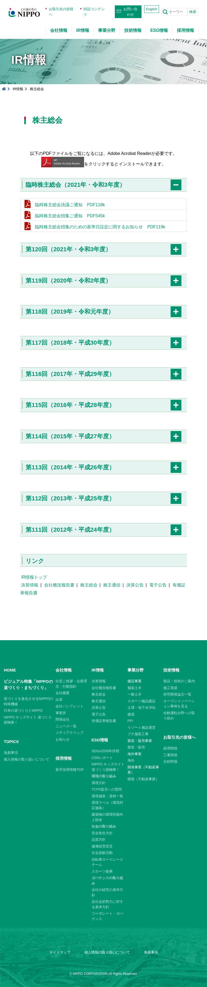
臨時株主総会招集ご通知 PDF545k (70, 215)
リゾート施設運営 (141, 727)
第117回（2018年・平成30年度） (70, 342)
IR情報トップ (34, 577)
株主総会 (89, 585)
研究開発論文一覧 (177, 694)
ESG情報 (159, 30)
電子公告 (158, 585)
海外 (130, 760)
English (151, 9)
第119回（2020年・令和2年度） (68, 280)
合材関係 (170, 761)
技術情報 (133, 30)
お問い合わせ (130, 11)
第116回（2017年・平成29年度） (70, 374)
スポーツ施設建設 (141, 701)
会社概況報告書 (59, 585)
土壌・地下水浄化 (141, 708)
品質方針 (99, 839)
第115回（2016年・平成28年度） (70, 405)
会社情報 (58, 30)
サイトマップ (59, 952)
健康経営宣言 (102, 846)
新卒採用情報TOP (70, 770)
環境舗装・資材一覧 (107, 796)
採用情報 (185, 30)
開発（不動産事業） (143, 779)
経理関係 (170, 748)
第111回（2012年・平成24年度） (70, 529)
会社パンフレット (70, 706)
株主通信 (111, 585)
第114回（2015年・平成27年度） (70, 436)
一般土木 (134, 694)
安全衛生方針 (102, 833)
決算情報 (29, 585)
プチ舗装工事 (138, 734)
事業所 (61, 713)
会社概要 (63, 693)
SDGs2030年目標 (105, 751)
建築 (130, 714)
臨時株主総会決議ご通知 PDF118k (70, 204)
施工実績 (170, 688)
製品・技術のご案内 (179, 681)
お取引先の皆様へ (61, 11)
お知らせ (63, 739)
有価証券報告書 (104, 721)
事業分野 (106, 30)
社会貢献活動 (102, 853)
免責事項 (11, 753)
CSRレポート (102, 758)
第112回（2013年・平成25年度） (70, 498)
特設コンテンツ (94, 11)
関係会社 (63, 719)
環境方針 (99, 783)
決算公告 (135, 585)
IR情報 (82, 30)
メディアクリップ (70, 733)
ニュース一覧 (66, 726)
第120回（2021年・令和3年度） (68, 249)
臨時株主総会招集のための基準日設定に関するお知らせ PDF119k (100, 227)
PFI (130, 721)
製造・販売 (136, 747)
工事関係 (170, 755)
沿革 (59, 700)
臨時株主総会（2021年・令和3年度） (75, 184)
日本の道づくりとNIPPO (23, 710)
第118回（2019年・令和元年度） (70, 311)
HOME (10, 670)
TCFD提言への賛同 (107, 789)
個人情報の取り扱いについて (26, 759)
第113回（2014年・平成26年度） (70, 467)
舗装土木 (134, 688)
